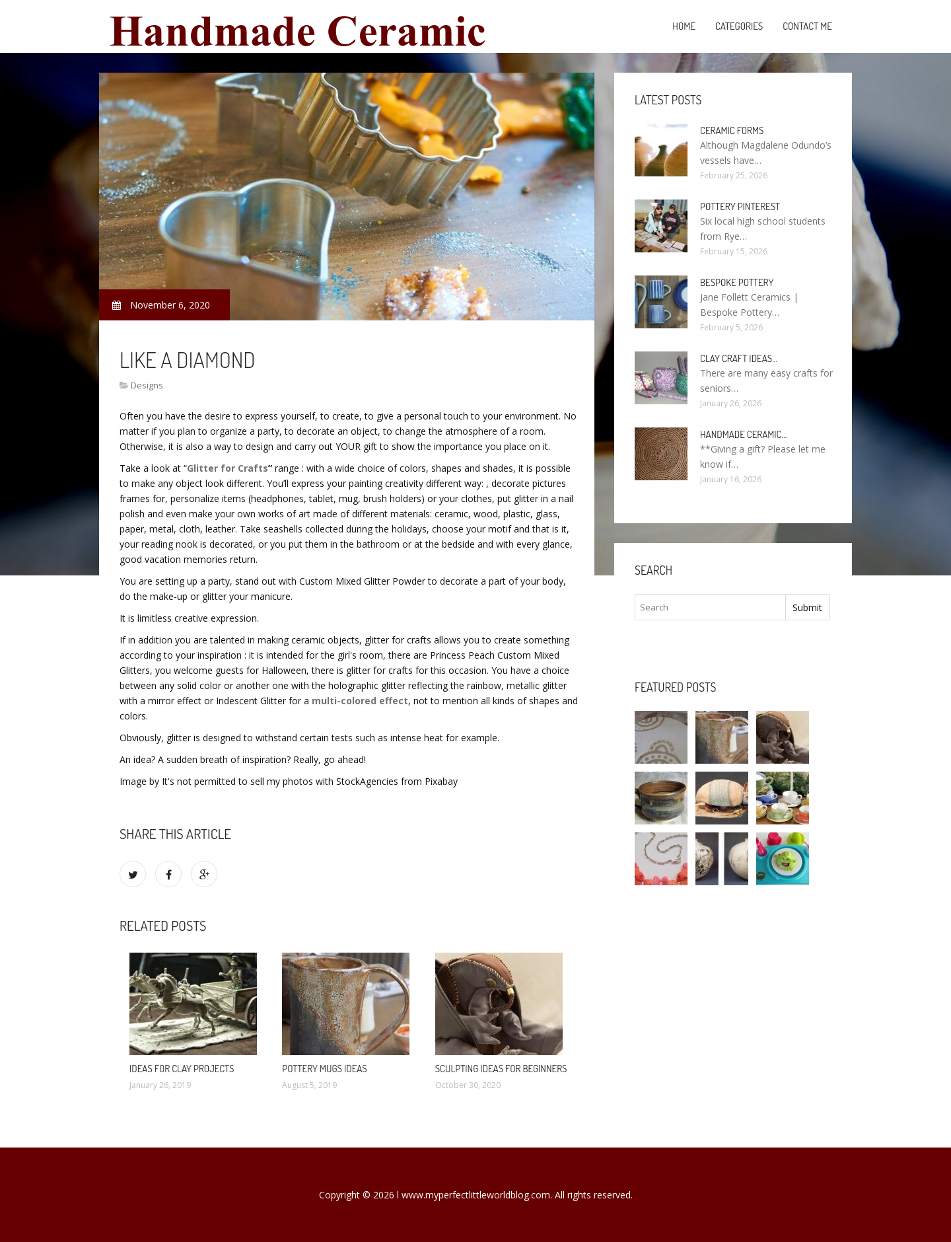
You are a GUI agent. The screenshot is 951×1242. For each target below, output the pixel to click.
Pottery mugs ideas (324, 1068)
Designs (147, 385)
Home (683, 26)
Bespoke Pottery (736, 282)
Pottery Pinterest (740, 206)
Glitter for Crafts (227, 468)
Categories (739, 26)
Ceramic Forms (731, 130)
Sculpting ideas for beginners (501, 1068)
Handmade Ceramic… (743, 434)
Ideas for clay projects (181, 1068)
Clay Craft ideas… (738, 358)
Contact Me (807, 26)
